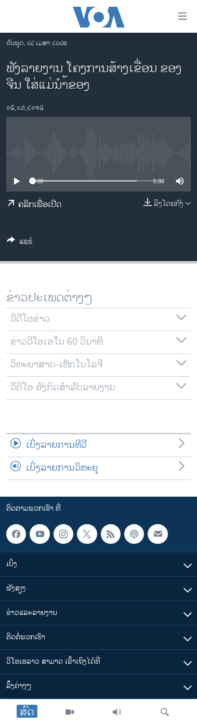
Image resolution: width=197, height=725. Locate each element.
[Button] (20, 243)
